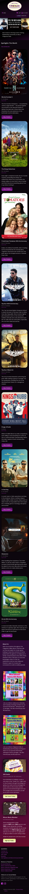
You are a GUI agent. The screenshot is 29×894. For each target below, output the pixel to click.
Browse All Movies (5, 864)
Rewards (3, 856)
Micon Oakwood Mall (6, 871)
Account (25, 13)
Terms (5, 891)
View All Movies (5, 46)
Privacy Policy (19, 889)
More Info (4, 100)
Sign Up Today (9, 840)
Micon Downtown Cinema (8, 869)
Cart (18, 13)
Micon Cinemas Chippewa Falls (9, 867)
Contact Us (4, 851)
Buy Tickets (7, 117)
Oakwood (21, 15)
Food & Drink (4, 853)
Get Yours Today (10, 796)
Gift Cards (4, 854)
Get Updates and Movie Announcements (12, 858)
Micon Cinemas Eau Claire (8, 865)
